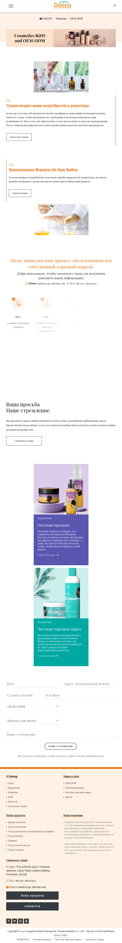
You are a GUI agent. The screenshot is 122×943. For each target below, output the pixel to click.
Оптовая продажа (74, 787)
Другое (69, 796)
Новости (12, 801)
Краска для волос (17, 822)
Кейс (10, 796)
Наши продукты (15, 815)
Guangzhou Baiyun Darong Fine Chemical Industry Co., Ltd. (55, 931)
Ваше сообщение (60, 746)
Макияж (12, 840)
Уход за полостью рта (19, 845)
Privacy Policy (61, 935)
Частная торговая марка (78, 792)
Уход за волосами (17, 826)
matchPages (109, 931)
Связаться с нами (17, 806)
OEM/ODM (70, 783)
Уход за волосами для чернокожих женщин (31, 831)
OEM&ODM (32, 906)
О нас (11, 783)
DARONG (45, 18)
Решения (61, 18)
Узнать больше (46, 555)
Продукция (14, 787)
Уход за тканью (16, 849)
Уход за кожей (15, 835)
